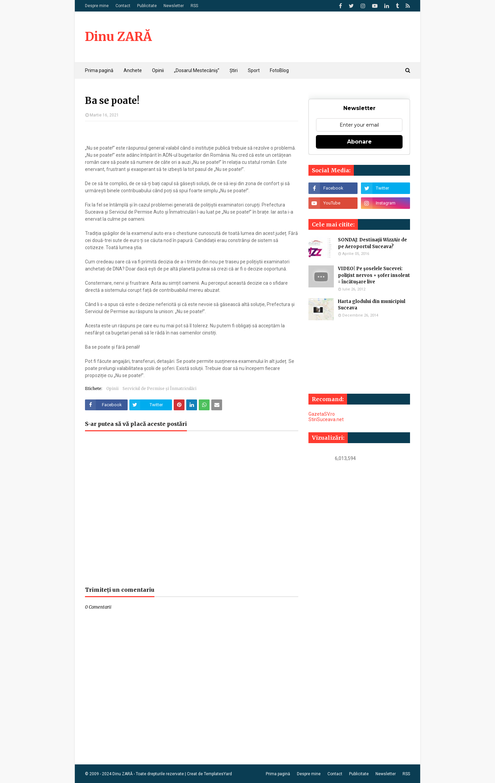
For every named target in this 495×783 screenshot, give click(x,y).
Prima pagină (278, 773)
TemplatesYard (218, 773)
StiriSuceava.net (326, 419)
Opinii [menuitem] (158, 70)
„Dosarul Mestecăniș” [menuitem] (196, 70)
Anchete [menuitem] (133, 70)
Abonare (359, 141)
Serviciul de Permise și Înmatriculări (159, 388)
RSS (194, 5)
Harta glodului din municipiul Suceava (371, 305)
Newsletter (174, 5)
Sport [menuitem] (254, 70)
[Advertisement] (191, 512)
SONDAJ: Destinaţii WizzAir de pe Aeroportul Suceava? (372, 243)
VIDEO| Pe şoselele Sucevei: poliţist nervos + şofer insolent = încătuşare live (374, 275)
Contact (122, 5)
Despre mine (97, 5)
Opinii (112, 388)
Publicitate (147, 5)
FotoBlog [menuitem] (279, 70)
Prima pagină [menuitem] (99, 70)
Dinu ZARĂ (118, 36)
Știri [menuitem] (234, 70)
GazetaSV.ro (321, 414)
